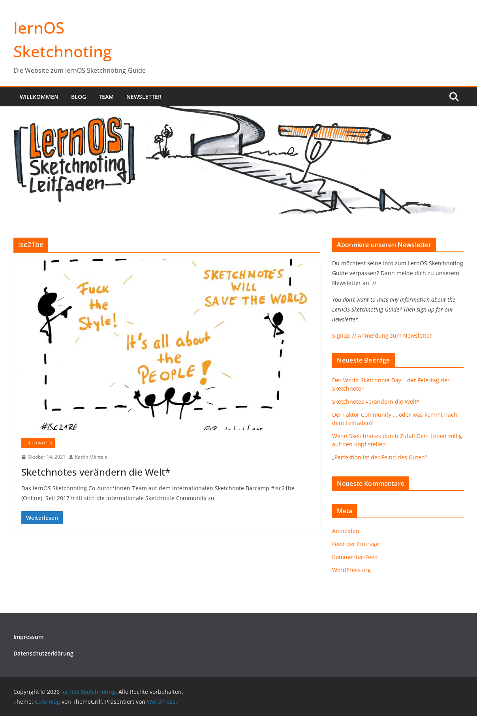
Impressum (28, 636)
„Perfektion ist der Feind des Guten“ (379, 457)
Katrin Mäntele (91, 456)
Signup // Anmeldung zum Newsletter (382, 335)
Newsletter (144, 96)
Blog (78, 96)
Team (106, 96)
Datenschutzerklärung (43, 653)
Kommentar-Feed (355, 557)
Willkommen (39, 96)
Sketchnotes (38, 443)
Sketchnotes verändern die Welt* (95, 471)
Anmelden (345, 531)
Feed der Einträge (355, 544)
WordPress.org (351, 570)
